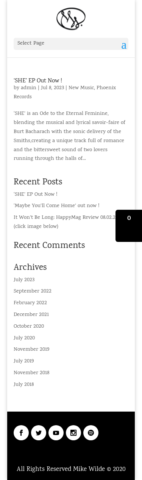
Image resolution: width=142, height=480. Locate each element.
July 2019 (24, 361)
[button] (128, 226)
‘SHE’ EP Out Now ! (38, 81)
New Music (81, 88)
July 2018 (24, 385)
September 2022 (32, 292)
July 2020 (24, 338)
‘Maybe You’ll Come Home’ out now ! (56, 206)
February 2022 (30, 303)
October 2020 (29, 327)
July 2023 (24, 280)
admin (28, 88)
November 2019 (31, 350)
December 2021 (31, 315)
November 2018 (31, 373)
